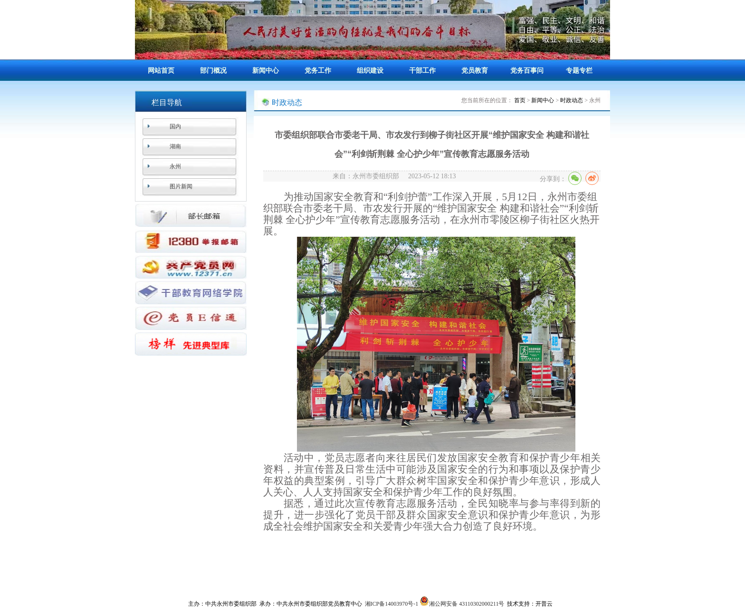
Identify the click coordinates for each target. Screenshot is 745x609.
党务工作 (318, 70)
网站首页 (161, 70)
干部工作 (422, 70)
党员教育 (474, 70)
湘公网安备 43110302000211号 (462, 603)
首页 (519, 100)
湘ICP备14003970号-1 (392, 603)
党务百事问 (527, 70)
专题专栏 (579, 70)
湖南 (175, 146)
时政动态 (571, 100)
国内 (175, 126)
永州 (175, 166)
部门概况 (213, 70)
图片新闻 (181, 186)
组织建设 (370, 70)
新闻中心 (265, 70)
